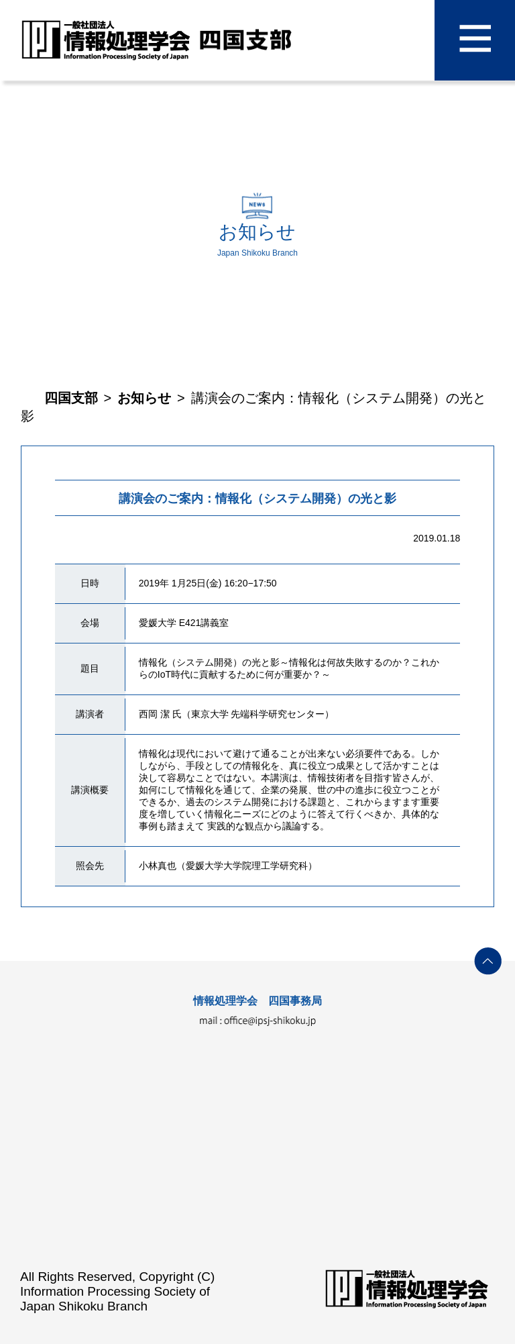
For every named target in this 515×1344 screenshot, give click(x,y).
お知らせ (144, 398)
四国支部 (71, 398)
